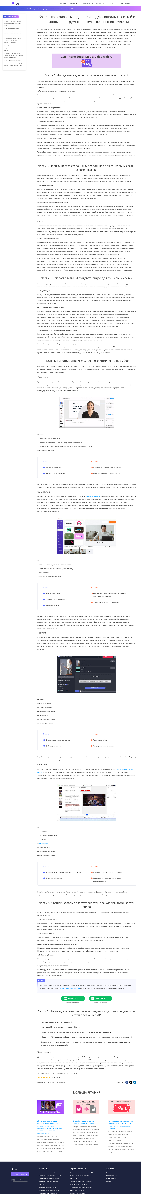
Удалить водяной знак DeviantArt (80, 1181)
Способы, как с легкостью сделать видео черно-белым (84, 1122)
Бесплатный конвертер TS (47, 1173)
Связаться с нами (111, 1175)
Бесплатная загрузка (76, 999)
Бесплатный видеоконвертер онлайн (48, 1183)
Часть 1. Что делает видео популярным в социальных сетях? (12, 23)
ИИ (30, 9)
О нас (108, 1173)
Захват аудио (43, 843)
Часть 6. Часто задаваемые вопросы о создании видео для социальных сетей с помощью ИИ (14, 64)
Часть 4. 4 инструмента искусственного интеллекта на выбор (13, 48)
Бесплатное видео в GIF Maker (49, 1178)
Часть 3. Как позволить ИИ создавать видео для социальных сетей (12, 40)
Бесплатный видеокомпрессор (49, 1190)
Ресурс (111, 3)
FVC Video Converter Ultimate (69, 988)
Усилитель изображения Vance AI (81, 1187)
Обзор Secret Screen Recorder (79, 1175)
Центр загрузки (20, 1174)
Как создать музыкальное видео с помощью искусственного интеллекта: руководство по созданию (121, 1124)
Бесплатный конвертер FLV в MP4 (50, 1175)
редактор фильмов (93, 496)
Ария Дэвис (44, 1073)
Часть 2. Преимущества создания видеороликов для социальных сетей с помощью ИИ (13, 32)
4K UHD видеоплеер (77, 1190)
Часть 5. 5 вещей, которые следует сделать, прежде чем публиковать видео (13, 55)
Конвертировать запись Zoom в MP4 (81, 1173)
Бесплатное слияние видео (47, 1187)
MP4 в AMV (74, 1178)
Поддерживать (124, 3)
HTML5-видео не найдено (78, 1184)
